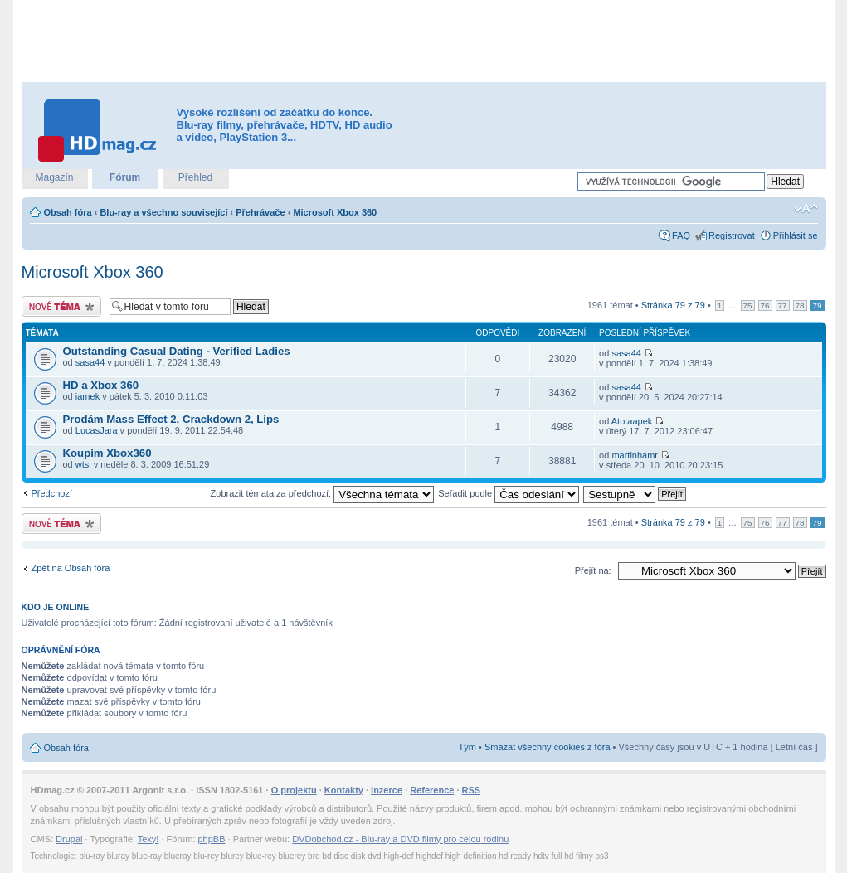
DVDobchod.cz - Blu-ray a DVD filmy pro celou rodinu (400, 839)
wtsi (83, 464)
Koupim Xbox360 (107, 453)
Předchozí (52, 493)
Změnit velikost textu (806, 208)
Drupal (69, 839)
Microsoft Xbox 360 (335, 212)
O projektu (294, 790)
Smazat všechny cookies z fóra (547, 747)
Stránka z (673, 305)
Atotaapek (632, 421)
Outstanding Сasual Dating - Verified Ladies (176, 351)
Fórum (125, 177)
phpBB (211, 839)
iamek (87, 396)
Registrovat (731, 235)
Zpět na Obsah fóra (71, 568)
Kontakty (343, 790)
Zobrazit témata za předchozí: (323, 493)
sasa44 (90, 362)
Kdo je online (56, 607)
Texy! (148, 839)
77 (782, 305)
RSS (471, 790)
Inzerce (386, 790)
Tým (467, 747)
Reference (432, 790)
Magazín (54, 177)
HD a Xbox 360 (101, 385)
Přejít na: (593, 570)
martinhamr (634, 455)
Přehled (195, 177)
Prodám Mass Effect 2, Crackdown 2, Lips (171, 419)
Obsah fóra (68, 212)
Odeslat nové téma (61, 306)
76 (765, 305)
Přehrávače (260, 212)
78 (800, 305)
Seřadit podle (508, 493)
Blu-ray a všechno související (163, 212)
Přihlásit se (795, 235)
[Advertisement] (424, 41)
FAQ (681, 235)
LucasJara (96, 430)
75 (747, 305)
